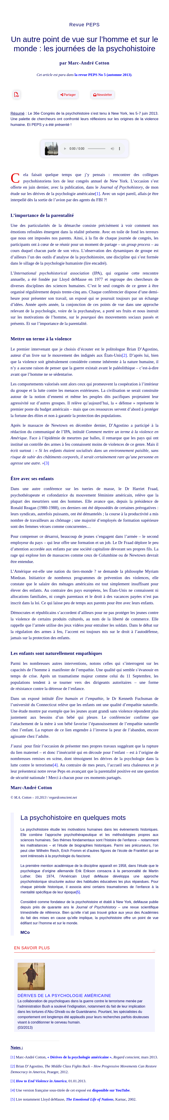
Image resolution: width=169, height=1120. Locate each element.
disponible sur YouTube (111, 1090)
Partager (68, 95)
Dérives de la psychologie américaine (64, 995)
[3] (46, 463)
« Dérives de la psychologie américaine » (79, 1057)
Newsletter (102, 95)
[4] (55, 765)
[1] (97, 193)
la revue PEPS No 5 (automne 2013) (103, 75)
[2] (124, 355)
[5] (78, 892)
